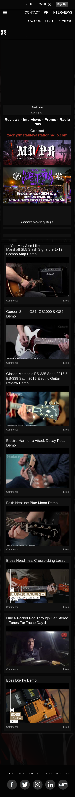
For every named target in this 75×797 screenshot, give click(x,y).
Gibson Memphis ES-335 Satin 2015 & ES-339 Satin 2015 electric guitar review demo (37, 378)
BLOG (29, 4)
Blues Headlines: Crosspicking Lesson (36, 561)
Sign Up (61, 4)
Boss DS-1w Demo (21, 680)
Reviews (13, 119)
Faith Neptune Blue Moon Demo (32, 503)
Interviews (32, 119)
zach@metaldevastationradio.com (37, 135)
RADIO (42, 4)
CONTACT (32, 12)
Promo (50, 119)
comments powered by (37, 222)
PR (46, 12)
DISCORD (34, 21)
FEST (49, 21)
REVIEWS (64, 21)
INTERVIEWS (62, 12)
